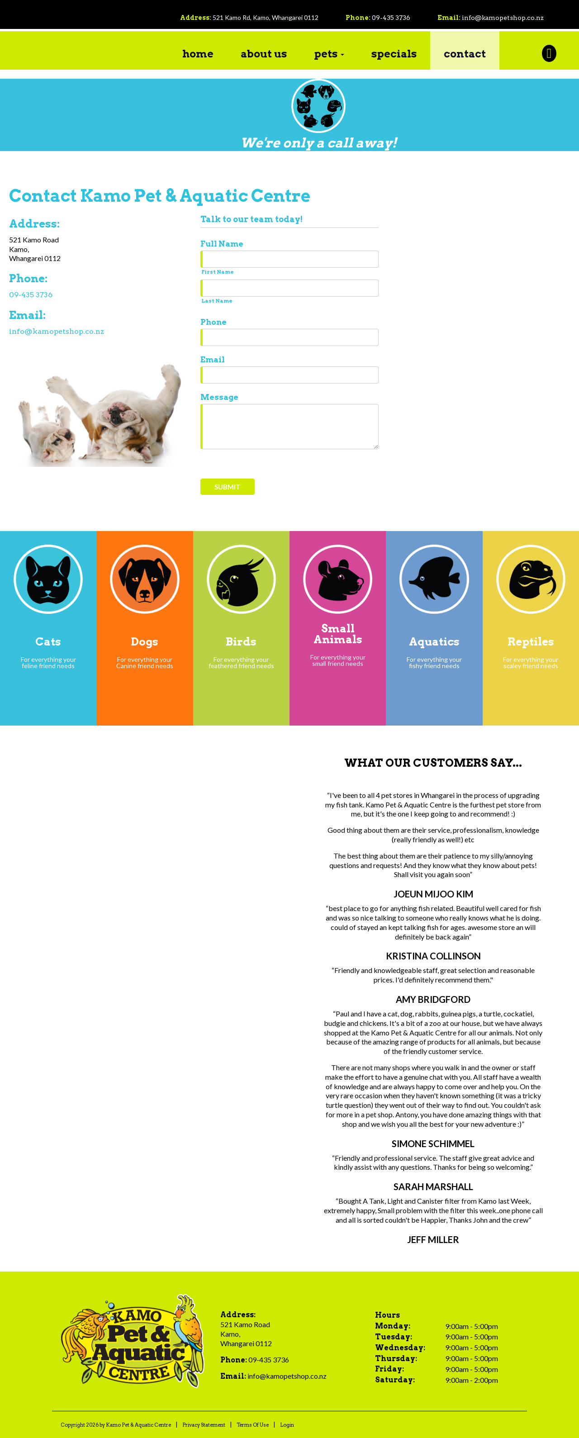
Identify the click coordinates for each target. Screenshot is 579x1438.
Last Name (217, 300)
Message (219, 396)
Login (287, 1424)
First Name (217, 271)
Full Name (221, 243)
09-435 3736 (391, 17)
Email (212, 359)
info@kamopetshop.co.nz (503, 17)
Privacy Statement (203, 1424)
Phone (213, 321)
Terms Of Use (253, 1424)
